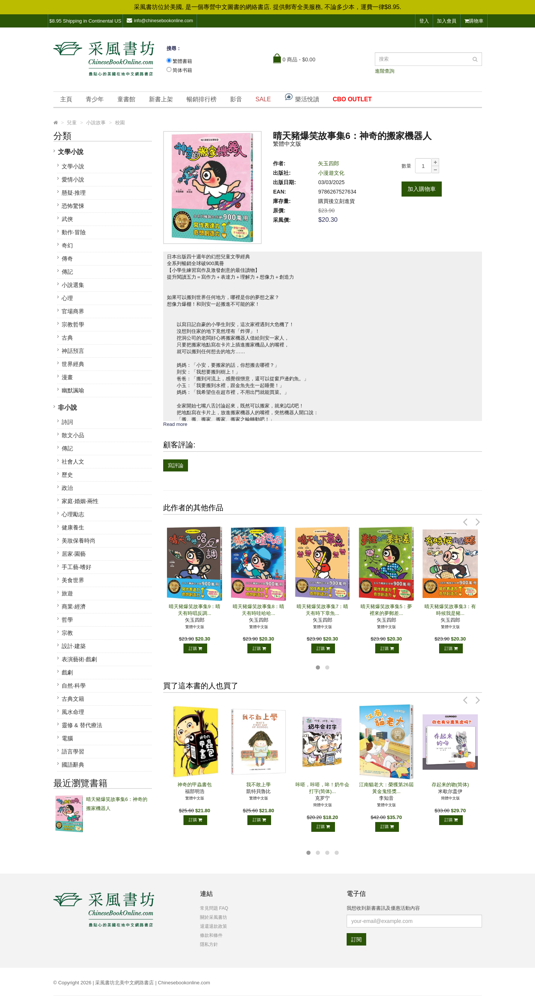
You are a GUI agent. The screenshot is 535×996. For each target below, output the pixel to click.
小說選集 (73, 285)
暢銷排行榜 (201, 99)
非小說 (67, 407)
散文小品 (73, 435)
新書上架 (161, 99)
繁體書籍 (182, 61)
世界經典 (73, 364)
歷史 (67, 474)
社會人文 (73, 461)
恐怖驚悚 (73, 206)
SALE (263, 99)
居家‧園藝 (74, 554)
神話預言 (73, 351)
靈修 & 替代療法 (82, 725)
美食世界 (73, 580)
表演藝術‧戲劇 (79, 659)
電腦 (67, 738)
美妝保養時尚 (78, 540)
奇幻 (67, 245)
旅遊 (67, 593)
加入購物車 (422, 189)
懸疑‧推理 (74, 192)
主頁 (66, 99)
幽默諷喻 (73, 390)
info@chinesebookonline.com (160, 20)
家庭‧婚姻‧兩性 (80, 501)
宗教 (67, 633)
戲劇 (67, 672)
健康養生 (73, 527)
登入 (424, 21)
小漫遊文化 (331, 173)
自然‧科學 (74, 685)
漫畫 (67, 377)
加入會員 (446, 21)
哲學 (67, 619)
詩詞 (67, 422)
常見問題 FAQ (214, 908)
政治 (67, 488)
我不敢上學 (258, 784)
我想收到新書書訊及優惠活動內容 (383, 908)
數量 (406, 166)
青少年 (95, 99)
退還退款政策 (213, 926)
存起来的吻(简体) (450, 784)
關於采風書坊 (213, 917)
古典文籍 (73, 699)
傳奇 (67, 258)
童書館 (126, 99)
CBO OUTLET (352, 99)
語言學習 (73, 751)
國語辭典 (73, 764)
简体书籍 (182, 70)
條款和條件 (211, 935)
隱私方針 (209, 944)
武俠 (67, 219)
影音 (236, 99)
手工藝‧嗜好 (76, 567)
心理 (67, 298)
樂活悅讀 (301, 97)
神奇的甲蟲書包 (194, 784)
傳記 (67, 271)
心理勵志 (73, 514)
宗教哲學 (73, 324)
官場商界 (73, 311)
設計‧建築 (74, 646)
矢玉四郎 (328, 163)
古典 (67, 337)
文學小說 (70, 152)
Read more (175, 424)
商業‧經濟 (74, 606)
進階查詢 (384, 71)
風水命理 (73, 712)
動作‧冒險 (74, 232)
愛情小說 (73, 179)
